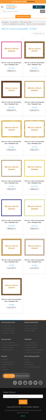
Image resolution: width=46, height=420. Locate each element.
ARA (42, 11)
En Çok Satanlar (31, 342)
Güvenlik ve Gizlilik (9, 333)
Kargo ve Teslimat (31, 328)
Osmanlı (5, 359)
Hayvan (5, 369)
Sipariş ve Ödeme (32, 325)
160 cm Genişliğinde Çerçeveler (14, 24)
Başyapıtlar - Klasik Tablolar (35, 350)
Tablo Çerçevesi (8, 350)
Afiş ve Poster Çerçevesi (11, 345)
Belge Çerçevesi (8, 347)
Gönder (23, 402)
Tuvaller (28, 362)
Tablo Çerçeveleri (26, 22)
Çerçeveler (14, 22)
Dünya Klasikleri (8, 364)
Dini (4, 367)
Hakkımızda (6, 325)
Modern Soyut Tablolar (33, 352)
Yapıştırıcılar (30, 364)
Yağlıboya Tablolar (32, 345)
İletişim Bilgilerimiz (9, 328)
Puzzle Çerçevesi (8, 342)
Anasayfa (5, 22)
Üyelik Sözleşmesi (9, 330)
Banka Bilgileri (30, 330)
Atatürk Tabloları (31, 347)
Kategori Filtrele (23, 16)
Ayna (27, 359)
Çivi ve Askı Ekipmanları (33, 367)
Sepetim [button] (39, 7)
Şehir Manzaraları (8, 362)
